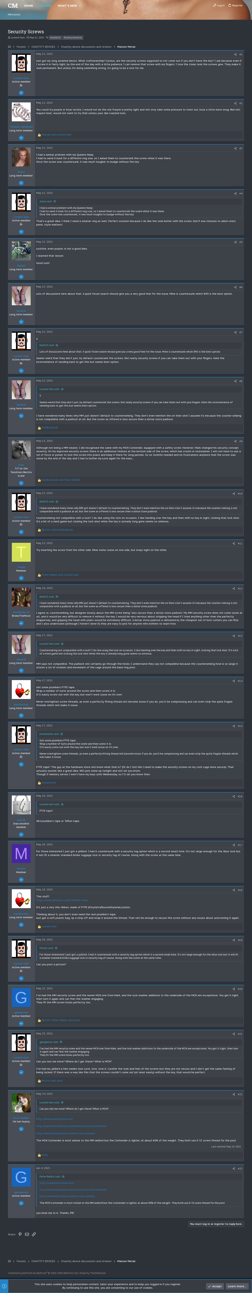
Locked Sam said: (50, 389)
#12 (240, 588)
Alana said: (46, 201)
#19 (240, 940)
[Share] (235, 54)
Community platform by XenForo (43, 1273)
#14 (240, 681)
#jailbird (55, 37)
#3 (241, 148)
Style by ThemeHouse (93, 1273)
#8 (241, 381)
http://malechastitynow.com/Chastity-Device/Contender (71, 1126)
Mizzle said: (47, 948)
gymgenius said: (49, 1042)
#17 (240, 845)
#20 (240, 989)
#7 (241, 332)
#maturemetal (73, 37)
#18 (240, 890)
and (56, 134)
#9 (241, 441)
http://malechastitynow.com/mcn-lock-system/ (65, 1133)
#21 (240, 1034)
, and (61, 1020)
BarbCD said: (47, 345)
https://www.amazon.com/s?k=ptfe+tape (62, 900)
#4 (241, 193)
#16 (240, 796)
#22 (240, 1094)
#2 (241, 103)
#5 (241, 242)
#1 (241, 54)
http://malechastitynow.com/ (54, 1119)
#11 (240, 543)
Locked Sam (18, 37)
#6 (241, 287)
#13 (240, 636)
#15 (240, 726)
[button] (80, 5)
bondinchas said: (49, 733)
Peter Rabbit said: (50, 1176)
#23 (240, 1168)
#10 (240, 493)
